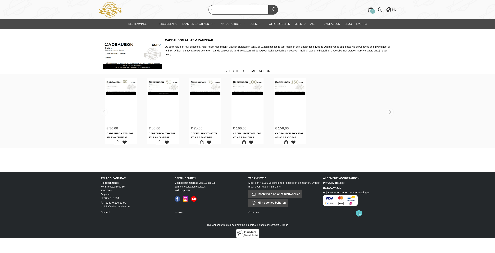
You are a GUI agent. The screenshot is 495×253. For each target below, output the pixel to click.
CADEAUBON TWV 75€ (204, 133)
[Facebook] (177, 198)
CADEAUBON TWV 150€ (289, 133)
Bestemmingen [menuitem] (139, 23)
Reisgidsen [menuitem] (166, 23)
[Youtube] (194, 198)
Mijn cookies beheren (269, 203)
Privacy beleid (333, 182)
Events (361, 23)
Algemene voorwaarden (341, 178)
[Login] (379, 9)
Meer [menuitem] (298, 23)
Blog (348, 23)
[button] (391, 9)
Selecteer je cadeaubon (247, 71)
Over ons (253, 212)
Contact (105, 212)
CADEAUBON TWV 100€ (247, 133)
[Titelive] (359, 213)
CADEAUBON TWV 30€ (120, 133)
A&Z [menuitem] (313, 23)
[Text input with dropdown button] (239, 10)
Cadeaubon (332, 23)
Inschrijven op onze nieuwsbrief (275, 194)
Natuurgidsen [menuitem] (231, 23)
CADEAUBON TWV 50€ (162, 133)
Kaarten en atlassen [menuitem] (197, 23)
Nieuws (179, 212)
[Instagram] (185, 198)
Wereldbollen (279, 23)
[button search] (273, 10)
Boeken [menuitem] (255, 23)
